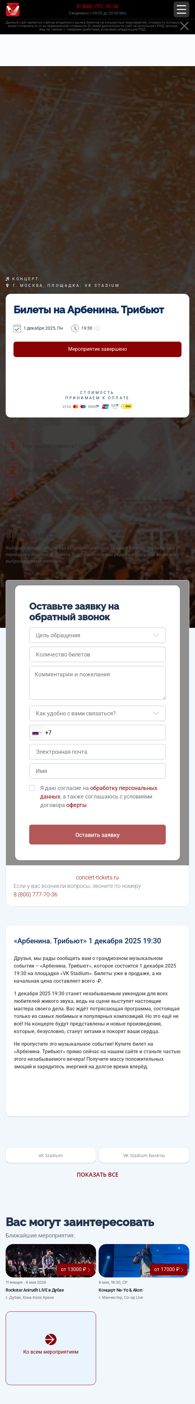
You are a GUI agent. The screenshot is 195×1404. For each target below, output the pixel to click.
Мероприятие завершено (97, 349)
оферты (76, 805)
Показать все (97, 1174)
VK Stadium (51, 1155)
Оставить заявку (97, 835)
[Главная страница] (13, 10)
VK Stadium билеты (144, 1155)
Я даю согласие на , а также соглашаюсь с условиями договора (98, 796)
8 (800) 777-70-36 (97, 6)
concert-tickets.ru (97, 877)
